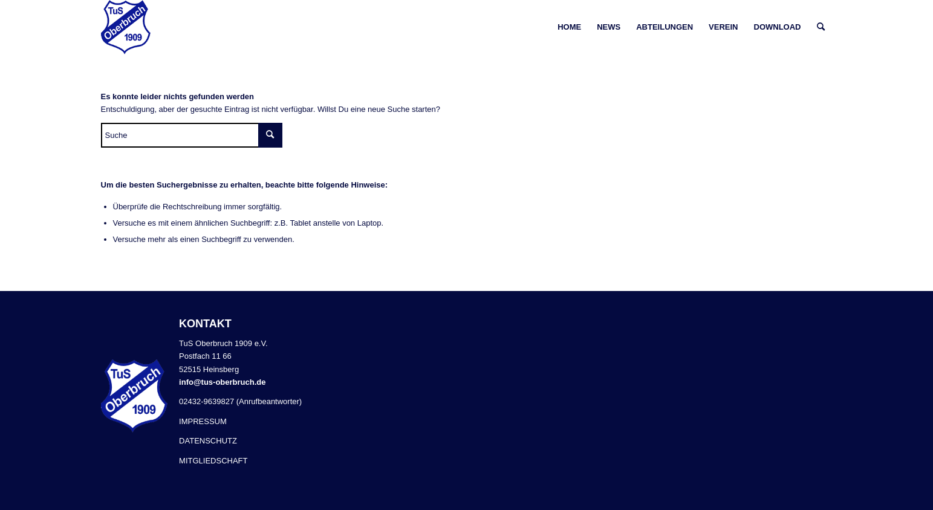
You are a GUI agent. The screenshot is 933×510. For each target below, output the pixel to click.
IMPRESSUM (203, 421)
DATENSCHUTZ (208, 440)
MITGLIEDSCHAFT (213, 460)
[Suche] (821, 27)
